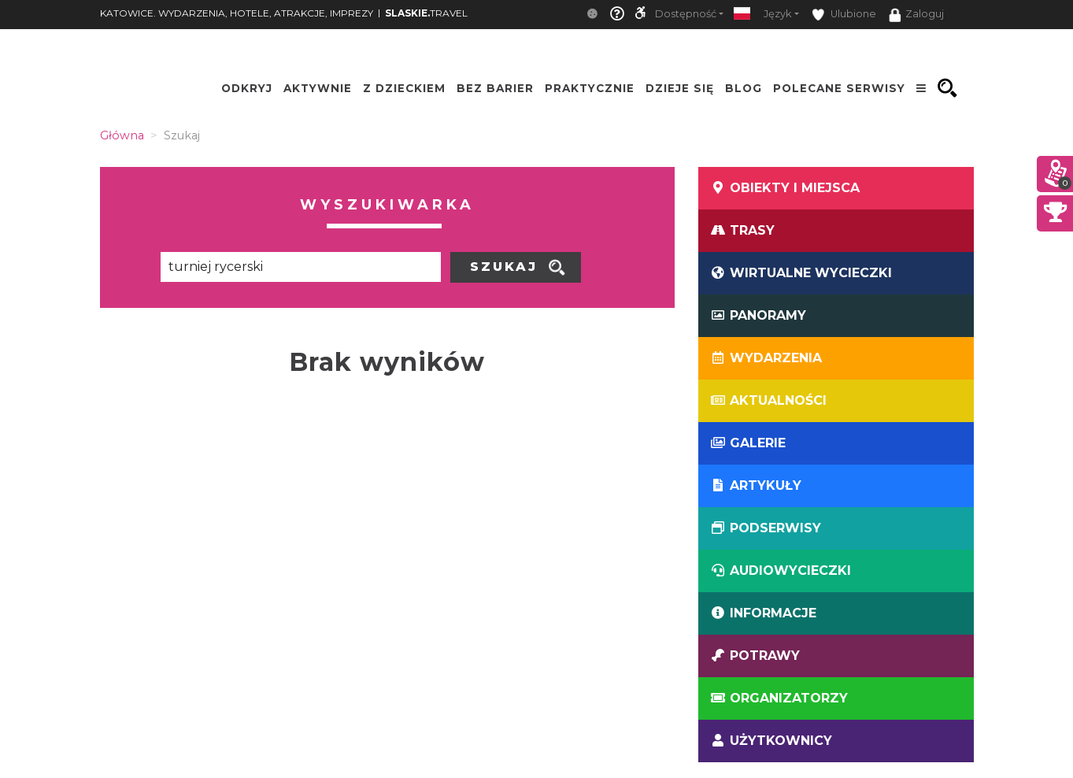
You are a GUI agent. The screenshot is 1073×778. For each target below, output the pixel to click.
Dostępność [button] (685, 14)
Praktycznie (590, 88)
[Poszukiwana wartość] (301, 267)
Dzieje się (680, 88)
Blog (743, 88)
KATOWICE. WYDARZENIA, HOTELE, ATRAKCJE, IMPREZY (236, 13)
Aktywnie (317, 88)
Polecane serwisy (839, 88)
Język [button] (777, 14)
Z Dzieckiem (404, 88)
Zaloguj (916, 15)
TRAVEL (426, 13)
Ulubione (844, 14)
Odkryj (246, 88)
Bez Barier (495, 88)
